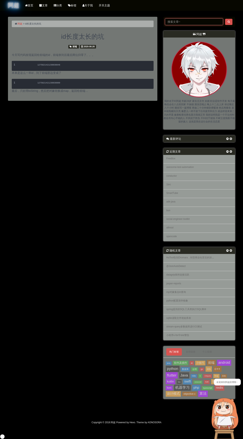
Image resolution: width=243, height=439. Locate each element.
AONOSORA (154, 422)
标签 (72, 5)
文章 (43, 5)
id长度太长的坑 (82, 36)
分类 (58, 5)
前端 (75, 46)
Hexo (132, 422)
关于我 (87, 5)
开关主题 (104, 5)
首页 (29, 5)
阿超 (20, 23)
